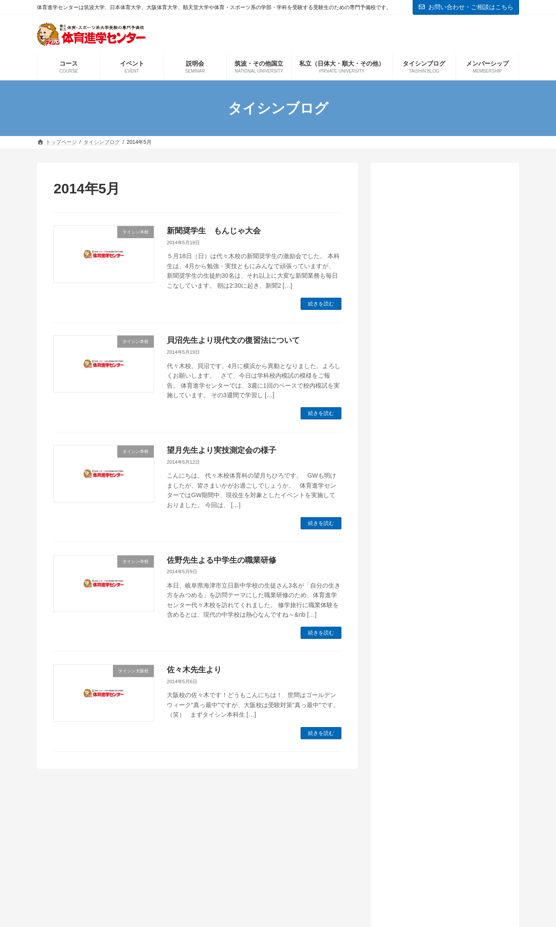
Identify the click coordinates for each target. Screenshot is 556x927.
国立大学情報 (416, 610)
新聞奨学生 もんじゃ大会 (214, 230)
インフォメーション (426, 521)
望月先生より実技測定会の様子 (221, 450)
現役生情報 (412, 668)
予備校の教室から (422, 581)
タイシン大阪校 (419, 551)
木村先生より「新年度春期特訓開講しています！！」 (443, 361)
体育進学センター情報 (429, 595)
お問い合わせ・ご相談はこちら (466, 6)
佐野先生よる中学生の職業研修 (221, 560)
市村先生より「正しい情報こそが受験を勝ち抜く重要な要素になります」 (443, 274)
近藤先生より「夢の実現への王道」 (440, 445)
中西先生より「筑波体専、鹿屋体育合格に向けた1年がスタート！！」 (443, 317)
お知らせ (409, 536)
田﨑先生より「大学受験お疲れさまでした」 (443, 405)
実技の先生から (419, 624)
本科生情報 (412, 654)
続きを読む (321, 304)
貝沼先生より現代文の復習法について (233, 340)
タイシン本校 (416, 566)
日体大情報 (412, 639)
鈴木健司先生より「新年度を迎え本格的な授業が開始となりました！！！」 (443, 230)
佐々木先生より (194, 669)
